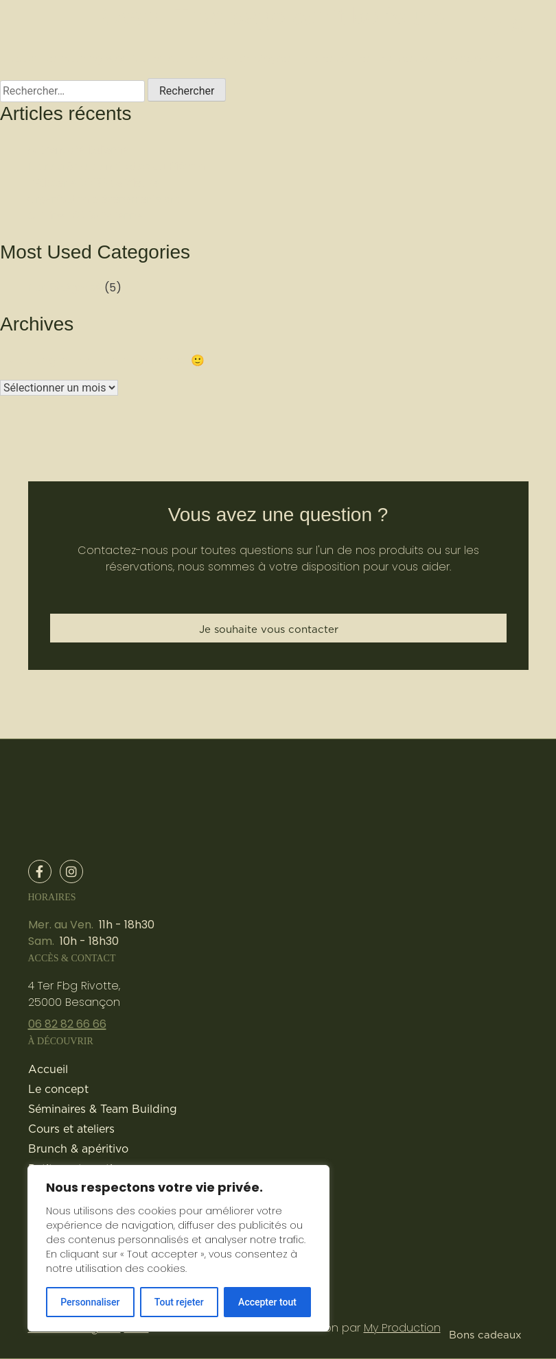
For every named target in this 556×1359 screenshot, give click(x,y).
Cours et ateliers (71, 1128)
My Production (402, 1328)
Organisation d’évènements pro (103, 199)
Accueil (48, 1069)
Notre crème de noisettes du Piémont (118, 166)
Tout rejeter (179, 1302)
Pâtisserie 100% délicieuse (93, 183)
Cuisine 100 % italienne (84, 215)
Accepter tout (267, 1302)
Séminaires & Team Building (102, 1108)
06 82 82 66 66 (67, 1024)
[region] (178, 1248)
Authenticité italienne (78, 150)
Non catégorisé (64, 287)
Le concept (58, 1088)
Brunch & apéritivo (78, 1148)
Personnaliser (89, 1302)
